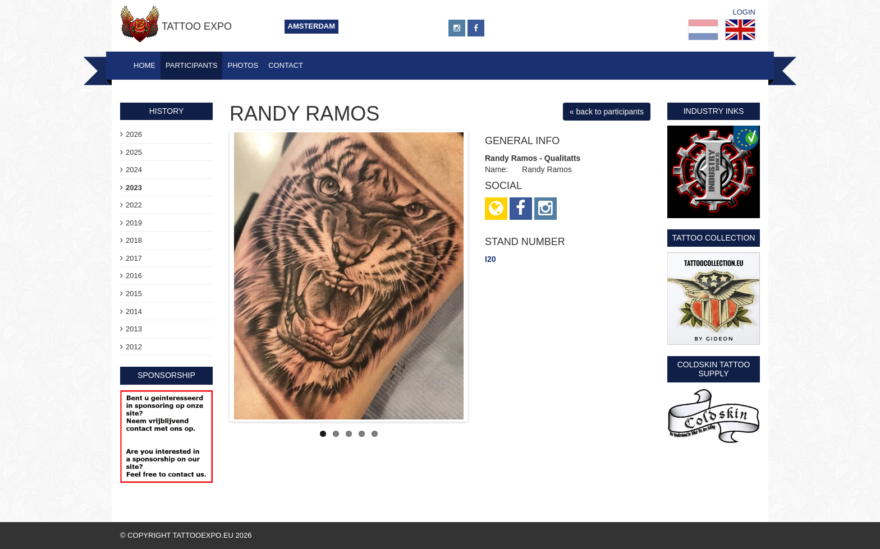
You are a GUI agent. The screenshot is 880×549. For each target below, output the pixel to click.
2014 (134, 311)
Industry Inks (714, 111)
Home (144, 65)
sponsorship (166, 375)
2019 (134, 223)
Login (744, 12)
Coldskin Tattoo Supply (713, 368)
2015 (134, 293)
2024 (134, 169)
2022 (134, 205)
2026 (134, 134)
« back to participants (607, 111)
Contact (285, 65)
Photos (242, 65)
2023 (134, 187)
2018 (134, 240)
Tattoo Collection (713, 237)
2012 (134, 347)
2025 (134, 152)
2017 (134, 258)
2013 (134, 329)
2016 (134, 275)
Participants (191, 65)
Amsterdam (312, 26)
